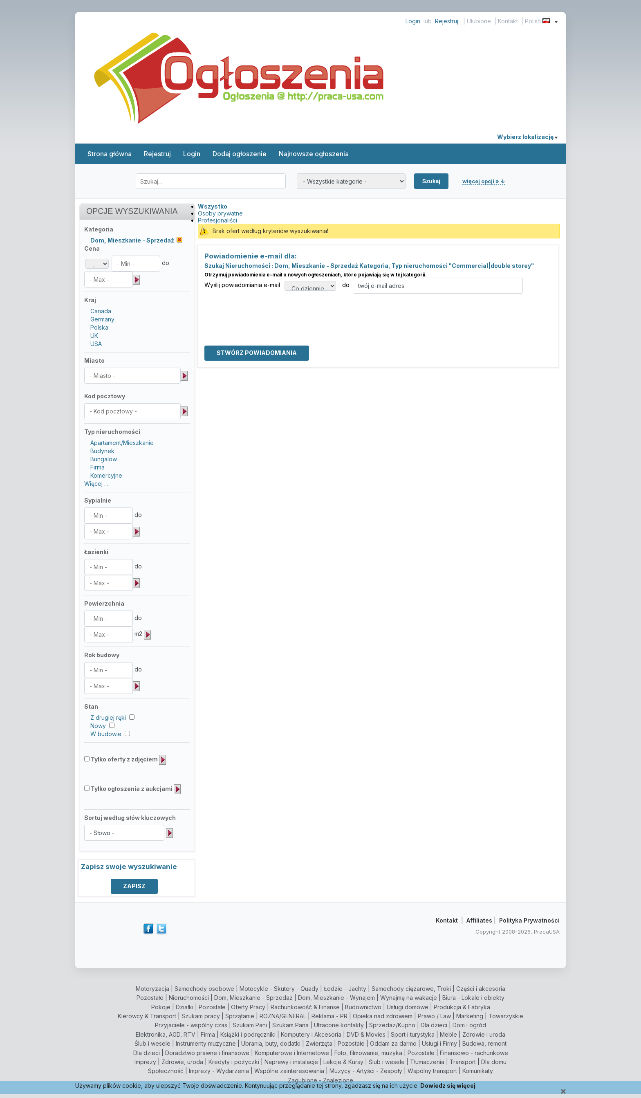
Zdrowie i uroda (483, 1034)
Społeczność (166, 1070)
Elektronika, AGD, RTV (165, 1034)
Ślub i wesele (152, 1043)
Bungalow (103, 459)
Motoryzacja (152, 988)
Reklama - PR (329, 1016)
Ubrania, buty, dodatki (270, 1043)
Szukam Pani (250, 1025)
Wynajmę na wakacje (408, 997)
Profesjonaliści (217, 220)
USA (96, 343)
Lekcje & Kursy (343, 1061)
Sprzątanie (239, 1016)
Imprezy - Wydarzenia (219, 1070)
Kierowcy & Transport (147, 1016)
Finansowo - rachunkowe (474, 1052)
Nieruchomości (189, 997)
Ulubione (479, 21)
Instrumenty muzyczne (206, 1043)
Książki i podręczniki (248, 1034)
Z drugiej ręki (108, 717)
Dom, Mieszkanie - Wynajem (336, 997)
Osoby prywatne (220, 213)
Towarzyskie (506, 1016)
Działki (184, 1007)
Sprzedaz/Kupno (392, 1025)
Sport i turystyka (413, 1034)
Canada (100, 311)
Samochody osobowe (204, 988)
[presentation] (266, 310)
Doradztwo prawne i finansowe (207, 1052)
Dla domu (494, 1061)
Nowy (98, 725)
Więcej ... (96, 483)
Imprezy (145, 1061)
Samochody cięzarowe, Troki (411, 988)
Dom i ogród (469, 1025)
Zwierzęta (319, 1043)
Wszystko (212, 206)
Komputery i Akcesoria (311, 1034)
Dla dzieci (434, 1025)
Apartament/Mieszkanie (122, 442)
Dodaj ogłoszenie (240, 154)
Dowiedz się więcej (447, 1085)
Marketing (469, 1016)
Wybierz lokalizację (527, 136)
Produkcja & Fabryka (462, 1007)
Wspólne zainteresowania (289, 1070)
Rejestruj (446, 21)
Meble (448, 1034)
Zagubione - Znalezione (320, 1080)
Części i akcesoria (480, 988)
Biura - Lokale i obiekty (473, 997)
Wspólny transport (432, 1070)
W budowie (105, 733)
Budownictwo (363, 1007)
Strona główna (109, 154)
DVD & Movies (366, 1034)
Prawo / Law (434, 1016)
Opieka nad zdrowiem (382, 1016)
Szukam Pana (290, 1025)
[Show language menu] (556, 21)
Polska (99, 327)
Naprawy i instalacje (291, 1061)
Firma (97, 467)
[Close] (563, 1091)
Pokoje (160, 1007)
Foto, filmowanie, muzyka (368, 1052)
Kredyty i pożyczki (233, 1061)
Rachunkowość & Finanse (305, 1007)
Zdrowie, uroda (182, 1061)
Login (413, 21)
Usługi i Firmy (439, 1043)
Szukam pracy (201, 1016)
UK (94, 335)
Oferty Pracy (248, 1007)
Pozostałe (150, 997)
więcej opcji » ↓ (483, 181)
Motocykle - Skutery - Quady (279, 988)
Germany (102, 319)
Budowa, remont (484, 1043)
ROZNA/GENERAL (283, 1016)
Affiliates (479, 920)
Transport (463, 1061)
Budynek (102, 450)
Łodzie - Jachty (345, 988)
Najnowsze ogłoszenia (314, 154)
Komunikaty (477, 1070)
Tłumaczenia (427, 1061)
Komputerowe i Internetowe (292, 1052)
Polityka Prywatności (529, 920)
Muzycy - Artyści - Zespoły (365, 1070)
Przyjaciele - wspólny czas (191, 1025)
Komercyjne (106, 475)
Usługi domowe (407, 1007)
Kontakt (508, 21)
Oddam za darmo (393, 1043)
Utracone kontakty (339, 1025)
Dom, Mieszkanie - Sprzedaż (253, 997)
